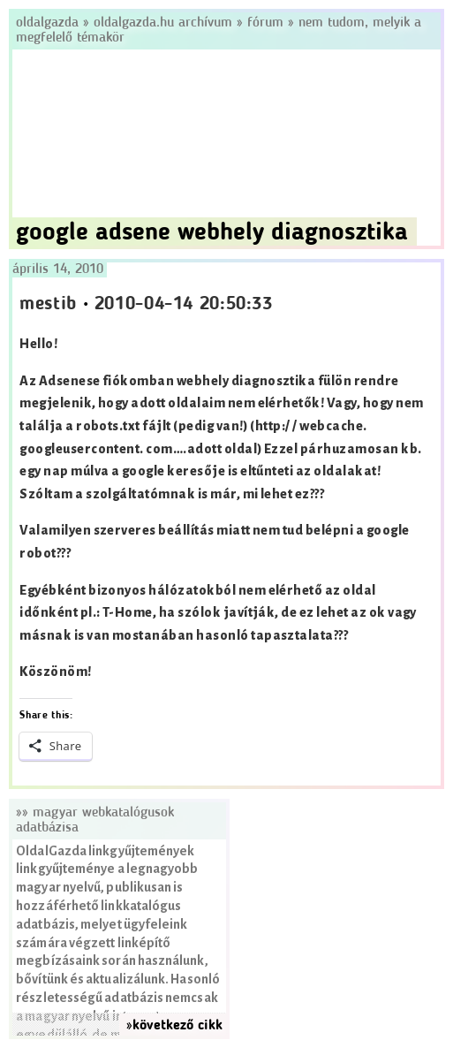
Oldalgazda (49, 23)
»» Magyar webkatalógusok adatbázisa (95, 820)
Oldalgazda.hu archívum (163, 23)
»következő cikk (174, 1026)
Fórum (265, 23)
